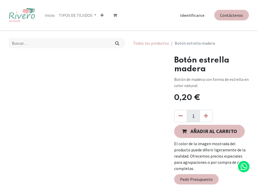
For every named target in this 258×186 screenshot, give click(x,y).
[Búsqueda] (117, 43)
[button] (102, 15)
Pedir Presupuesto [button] (196, 179)
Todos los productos (151, 43)
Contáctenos (231, 15)
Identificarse (192, 15)
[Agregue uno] (206, 116)
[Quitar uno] (180, 116)
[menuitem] (50, 15)
